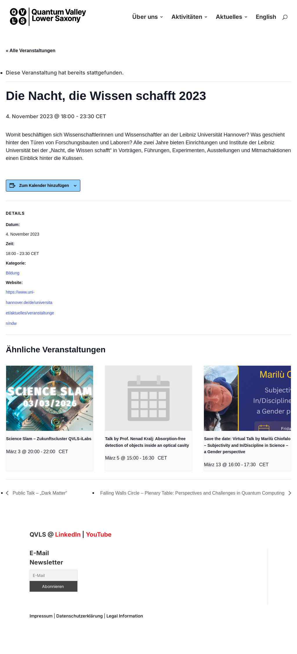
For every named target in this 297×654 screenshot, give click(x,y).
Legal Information (124, 616)
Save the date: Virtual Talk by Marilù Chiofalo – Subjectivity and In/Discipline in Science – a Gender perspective (247, 445)
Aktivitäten (186, 17)
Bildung (12, 273)
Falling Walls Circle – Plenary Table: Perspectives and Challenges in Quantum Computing (193, 493)
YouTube (99, 534)
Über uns (145, 17)
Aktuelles (229, 17)
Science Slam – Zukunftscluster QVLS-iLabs (48, 438)
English (266, 17)
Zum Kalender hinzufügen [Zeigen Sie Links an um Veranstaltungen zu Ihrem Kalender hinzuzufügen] (44, 185)
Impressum (41, 616)
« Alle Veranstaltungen (30, 50)
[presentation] (49, 398)
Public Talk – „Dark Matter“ (39, 493)
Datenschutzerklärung (79, 616)
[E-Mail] (53, 575)
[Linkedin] (68, 534)
